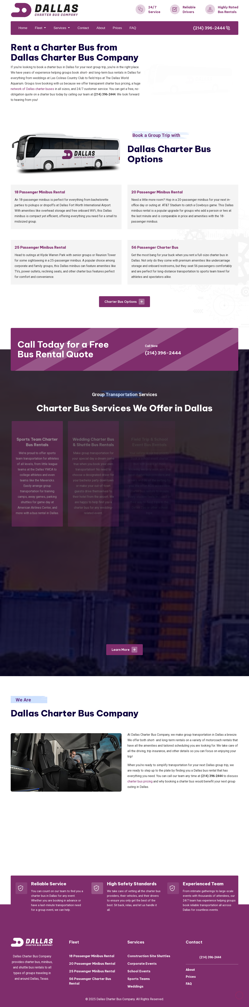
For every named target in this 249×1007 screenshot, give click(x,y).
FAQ (133, 28)
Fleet (39, 28)
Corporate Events (142, 964)
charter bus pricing (140, 781)
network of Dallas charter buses (32, 89)
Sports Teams (138, 979)
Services (60, 28)
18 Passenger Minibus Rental (40, 192)
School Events (138, 971)
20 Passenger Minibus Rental (157, 192)
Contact (83, 28)
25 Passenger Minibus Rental (40, 247)
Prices (117, 28)
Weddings (135, 986)
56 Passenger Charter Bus (154, 247)
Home (22, 28)
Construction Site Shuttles (148, 956)
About (100, 28)
